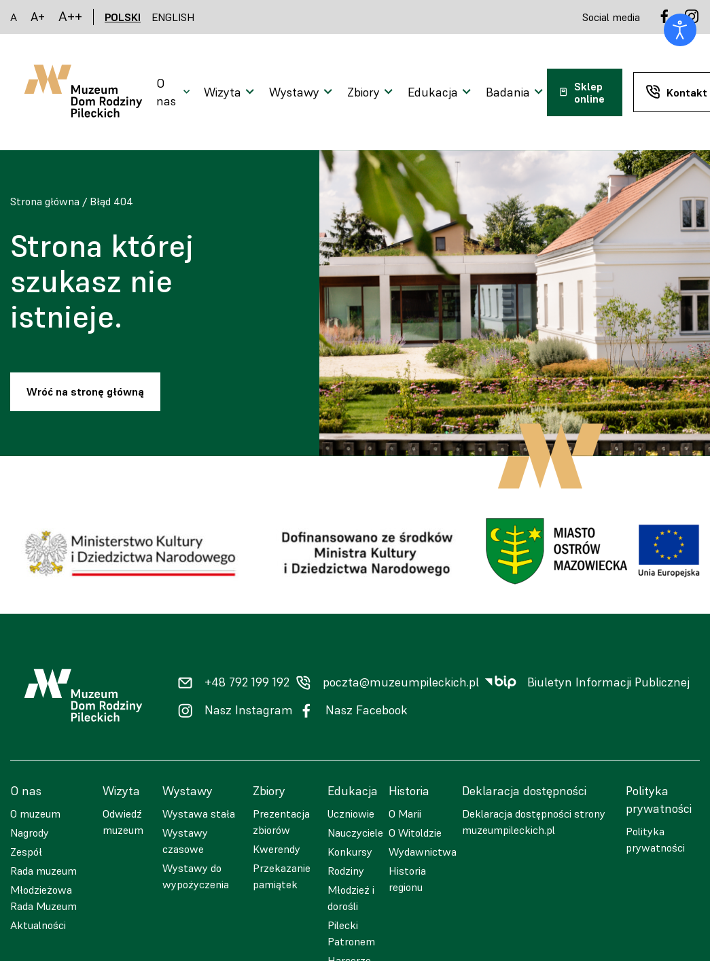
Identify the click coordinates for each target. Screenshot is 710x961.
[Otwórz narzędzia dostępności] (680, 30)
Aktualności (38, 925)
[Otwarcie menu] (174, 92)
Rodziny (345, 870)
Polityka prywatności (655, 839)
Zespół (26, 851)
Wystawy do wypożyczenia (195, 876)
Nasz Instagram (249, 710)
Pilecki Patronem (351, 933)
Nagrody (29, 832)
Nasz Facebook (366, 710)
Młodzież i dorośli (350, 898)
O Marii (405, 813)
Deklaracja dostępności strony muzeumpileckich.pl (533, 822)
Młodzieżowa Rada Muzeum (43, 898)
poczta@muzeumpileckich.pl (401, 682)
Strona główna (44, 201)
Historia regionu (407, 879)
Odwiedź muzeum (123, 822)
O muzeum (35, 813)
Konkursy (349, 851)
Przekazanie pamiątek (281, 876)
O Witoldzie (415, 832)
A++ (70, 16)
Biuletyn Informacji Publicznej (608, 682)
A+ (38, 16)
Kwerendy (276, 849)
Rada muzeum (43, 870)
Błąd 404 (111, 201)
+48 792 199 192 (247, 682)
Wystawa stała (198, 813)
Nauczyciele (355, 832)
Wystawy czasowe (185, 841)
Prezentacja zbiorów (281, 822)
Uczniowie (350, 813)
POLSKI (123, 17)
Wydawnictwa (423, 851)
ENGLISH (173, 17)
